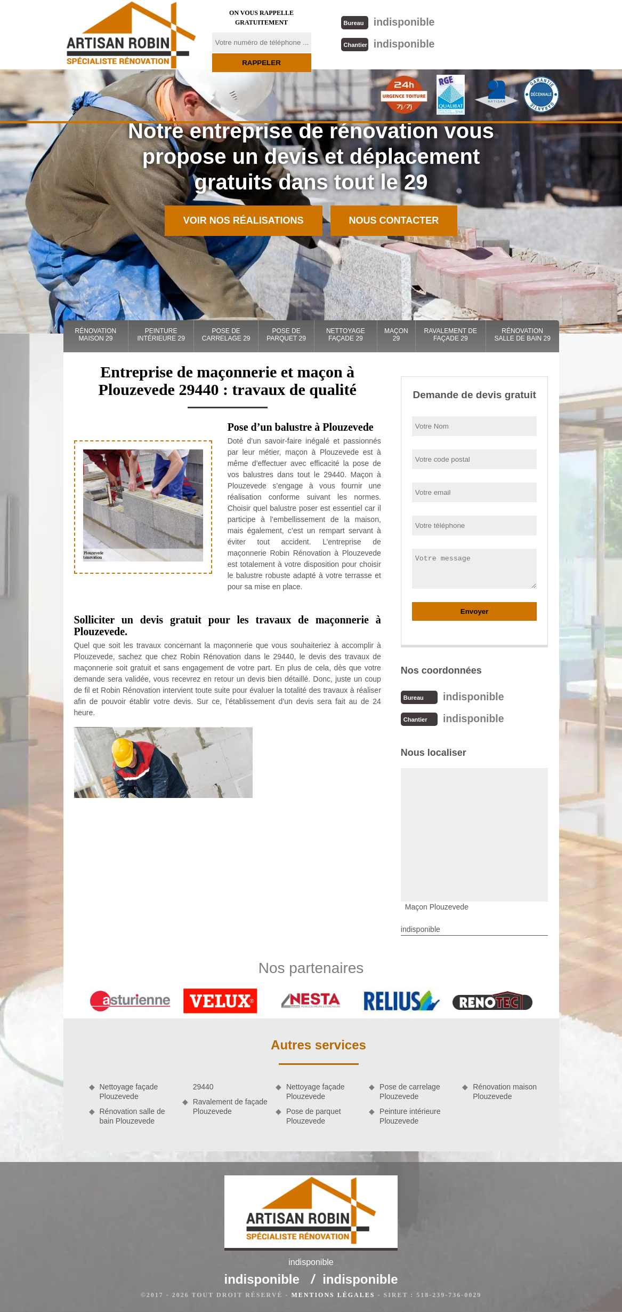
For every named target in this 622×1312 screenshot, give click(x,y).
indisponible (387, 21)
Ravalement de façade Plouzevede (230, 1105)
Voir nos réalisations (243, 220)
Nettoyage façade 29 (345, 334)
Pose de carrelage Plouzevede (409, 1090)
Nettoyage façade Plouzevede (129, 1090)
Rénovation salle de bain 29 (522, 334)
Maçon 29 (396, 334)
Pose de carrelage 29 (226, 334)
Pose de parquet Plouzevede (313, 1115)
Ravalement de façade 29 (450, 334)
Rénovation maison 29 (96, 334)
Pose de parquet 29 (286, 334)
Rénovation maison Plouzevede (505, 1090)
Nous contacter (394, 220)
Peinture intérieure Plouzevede (409, 1115)
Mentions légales (333, 1294)
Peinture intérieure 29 (160, 334)
